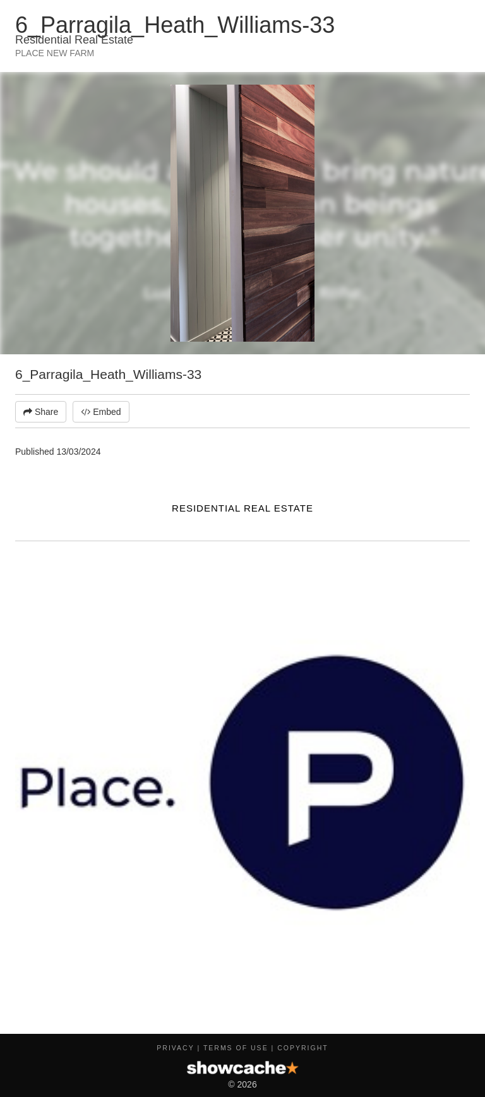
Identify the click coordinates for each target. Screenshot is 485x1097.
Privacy (175, 1048)
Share (40, 412)
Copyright (302, 1048)
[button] (458, 96)
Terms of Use (235, 1048)
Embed (101, 412)
